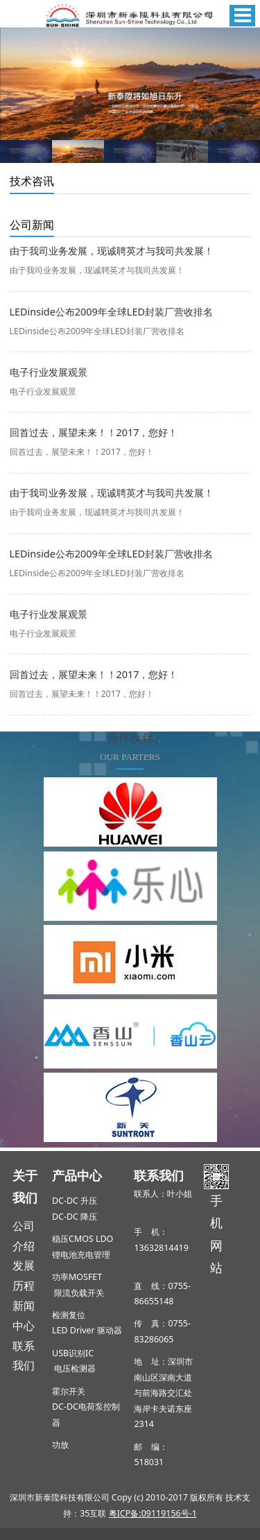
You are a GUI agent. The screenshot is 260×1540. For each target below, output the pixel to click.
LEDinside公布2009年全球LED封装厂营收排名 (111, 311)
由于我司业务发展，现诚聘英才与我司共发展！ (112, 250)
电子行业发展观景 (48, 372)
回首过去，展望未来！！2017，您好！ (94, 432)
